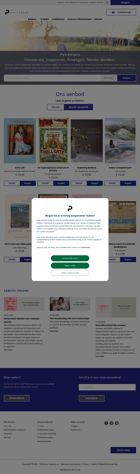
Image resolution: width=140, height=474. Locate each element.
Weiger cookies (70, 265)
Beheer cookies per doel (70, 273)
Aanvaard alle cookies (70, 258)
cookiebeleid (85, 247)
